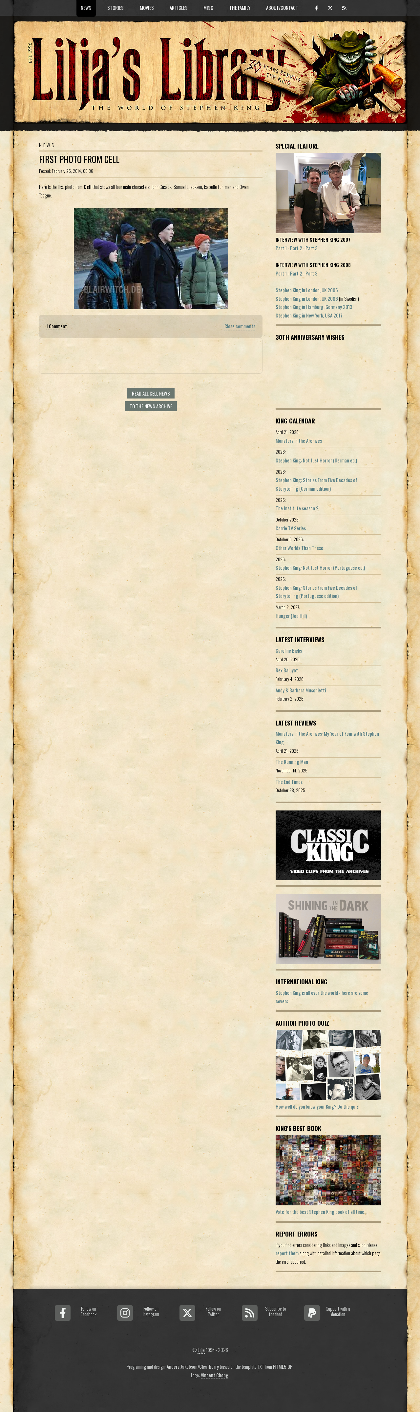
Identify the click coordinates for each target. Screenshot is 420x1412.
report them (287, 1253)
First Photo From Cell (79, 159)
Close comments (239, 326)
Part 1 (281, 248)
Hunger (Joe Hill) (291, 615)
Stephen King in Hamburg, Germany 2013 (314, 306)
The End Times (289, 781)
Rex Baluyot (287, 670)
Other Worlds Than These (299, 547)
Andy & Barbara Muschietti (301, 690)
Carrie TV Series (291, 528)
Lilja (201, 1349)
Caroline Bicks (289, 650)
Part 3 (311, 248)
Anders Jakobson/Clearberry (193, 1366)
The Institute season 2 (297, 508)
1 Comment (56, 326)
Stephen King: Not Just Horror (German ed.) (316, 460)
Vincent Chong (214, 1375)
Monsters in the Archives (299, 440)
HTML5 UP (283, 1366)
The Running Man (292, 761)
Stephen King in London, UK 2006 (307, 290)
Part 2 (296, 248)
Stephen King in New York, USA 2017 (309, 315)
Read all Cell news (151, 393)
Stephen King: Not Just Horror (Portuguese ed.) (320, 567)
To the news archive (151, 406)
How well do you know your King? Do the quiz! (317, 1106)
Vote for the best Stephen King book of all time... (321, 1211)
